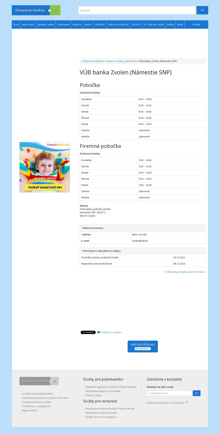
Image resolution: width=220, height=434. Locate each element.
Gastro (88, 24)
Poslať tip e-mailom (111, 332)
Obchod (136, 24)
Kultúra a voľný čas (118, 24)
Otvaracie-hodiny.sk (93, 61)
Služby (170, 24)
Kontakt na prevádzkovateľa (37, 393)
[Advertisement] (143, 43)
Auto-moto (28, 24)
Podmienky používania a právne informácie (45, 397)
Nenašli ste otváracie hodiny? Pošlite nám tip (110, 408)
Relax (180, 24)
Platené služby (93, 395)
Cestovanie (63, 24)
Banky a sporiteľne (127, 61)
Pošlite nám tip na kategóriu (101, 417)
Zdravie (196, 24)
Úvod (16, 24)
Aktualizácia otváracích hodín (101, 412)
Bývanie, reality (45, 24)
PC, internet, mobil (154, 24)
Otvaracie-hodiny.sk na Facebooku (167, 402)
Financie (110, 61)
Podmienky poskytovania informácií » (185, 271)
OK (202, 10)
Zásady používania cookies (36, 402)
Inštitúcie (100, 24)
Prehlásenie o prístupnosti (36, 406)
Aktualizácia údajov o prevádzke (103, 391)
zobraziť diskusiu (142, 346)
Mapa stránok (29, 410)
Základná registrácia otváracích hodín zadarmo (111, 386)
